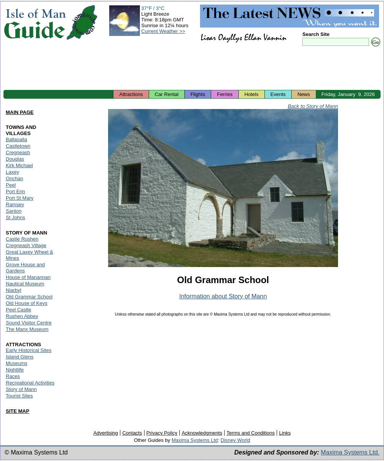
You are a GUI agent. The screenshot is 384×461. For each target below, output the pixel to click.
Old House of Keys (26, 303)
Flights (197, 94)
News (303, 94)
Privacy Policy (161, 433)
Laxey (12, 172)
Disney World (235, 440)
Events (278, 94)
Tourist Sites (19, 396)
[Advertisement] (192, 69)
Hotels (252, 94)
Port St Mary (19, 198)
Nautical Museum (25, 284)
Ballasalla (16, 139)
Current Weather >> (163, 31)
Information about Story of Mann (223, 296)
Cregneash (18, 152)
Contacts (132, 433)
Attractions (131, 94)
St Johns (15, 217)
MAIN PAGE (20, 112)
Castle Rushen (22, 239)
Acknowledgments (202, 433)
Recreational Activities (30, 383)
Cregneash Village (26, 245)
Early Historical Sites (28, 350)
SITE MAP (17, 411)
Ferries (224, 94)
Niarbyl (13, 290)
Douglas (15, 159)
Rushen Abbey (22, 316)
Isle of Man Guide (34, 22)
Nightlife (15, 370)
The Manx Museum (27, 329)
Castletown (18, 146)
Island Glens (19, 357)
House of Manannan (28, 277)
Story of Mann (21, 389)
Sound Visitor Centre (29, 323)
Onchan (14, 178)
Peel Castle (18, 310)
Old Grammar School (29, 297)
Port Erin (15, 191)
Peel (11, 185)
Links (284, 433)
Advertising (105, 433)
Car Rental (167, 94)
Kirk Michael (19, 165)
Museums (16, 363)
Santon (13, 211)
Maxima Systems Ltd (195, 440)
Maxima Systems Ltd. (350, 452)
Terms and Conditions (250, 433)
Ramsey (15, 204)
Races (13, 376)
